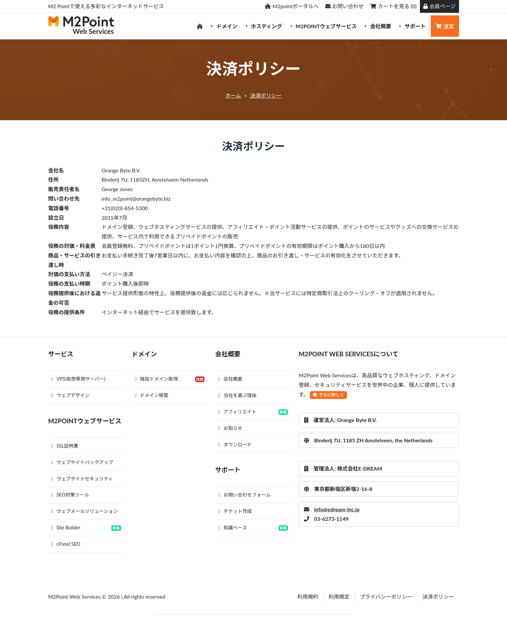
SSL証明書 (65, 446)
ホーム (233, 95)
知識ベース (233, 527)
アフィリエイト (238, 411)
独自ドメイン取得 (156, 379)
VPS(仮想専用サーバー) (78, 379)
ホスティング (266, 26)
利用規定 (339, 596)
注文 (445, 26)
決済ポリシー (266, 95)
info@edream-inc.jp (331, 509)
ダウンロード (235, 444)
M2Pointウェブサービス (326, 26)
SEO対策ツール (70, 494)
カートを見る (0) (393, 6)
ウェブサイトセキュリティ (82, 478)
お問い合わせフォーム (245, 494)
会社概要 (380, 26)
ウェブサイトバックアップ (82, 462)
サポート (415, 26)
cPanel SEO (66, 544)
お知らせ (230, 428)
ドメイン (226, 26)
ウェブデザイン (71, 395)
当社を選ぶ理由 (238, 395)
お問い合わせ (344, 6)
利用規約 (307, 596)
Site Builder (66, 527)
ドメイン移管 (152, 395)
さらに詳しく (328, 394)
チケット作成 (235, 511)
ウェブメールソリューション (85, 511)
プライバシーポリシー (386, 596)
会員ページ (439, 6)
